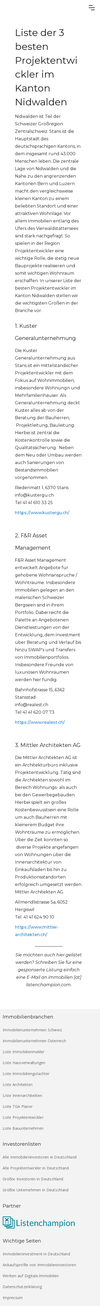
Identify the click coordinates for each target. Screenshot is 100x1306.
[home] (35, 8)
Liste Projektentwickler (23, 1117)
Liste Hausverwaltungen (24, 1062)
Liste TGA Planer (18, 1106)
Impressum (13, 1297)
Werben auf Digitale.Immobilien (31, 1275)
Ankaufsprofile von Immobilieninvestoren (39, 1264)
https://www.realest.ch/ (40, 722)
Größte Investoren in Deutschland (33, 1178)
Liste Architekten (18, 1084)
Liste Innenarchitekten (22, 1095)
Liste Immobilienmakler (24, 1051)
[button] (92, 7)
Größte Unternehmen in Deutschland (36, 1189)
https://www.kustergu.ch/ (42, 512)
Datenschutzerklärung (22, 1286)
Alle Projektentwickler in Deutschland (36, 1168)
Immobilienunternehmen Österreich (34, 1040)
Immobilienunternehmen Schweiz (32, 1029)
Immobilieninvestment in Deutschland (36, 1253)
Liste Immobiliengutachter (26, 1073)
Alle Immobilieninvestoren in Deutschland (40, 1157)
